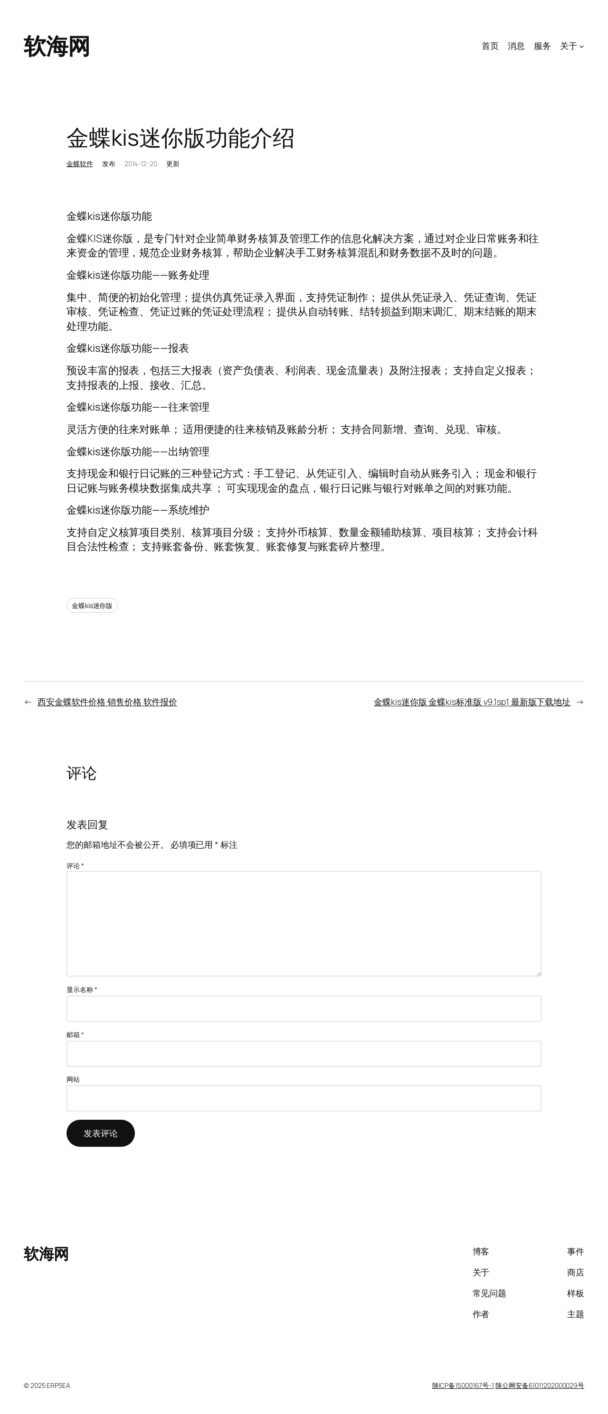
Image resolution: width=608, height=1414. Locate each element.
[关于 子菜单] (581, 45)
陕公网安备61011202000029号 (539, 1385)
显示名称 (81, 989)
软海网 (57, 45)
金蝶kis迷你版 (92, 605)
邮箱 (75, 1034)
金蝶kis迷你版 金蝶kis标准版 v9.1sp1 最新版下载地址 (472, 701)
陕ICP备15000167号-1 (463, 1385)
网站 (73, 1079)
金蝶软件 (79, 163)
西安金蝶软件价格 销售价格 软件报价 (107, 701)
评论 (75, 865)
